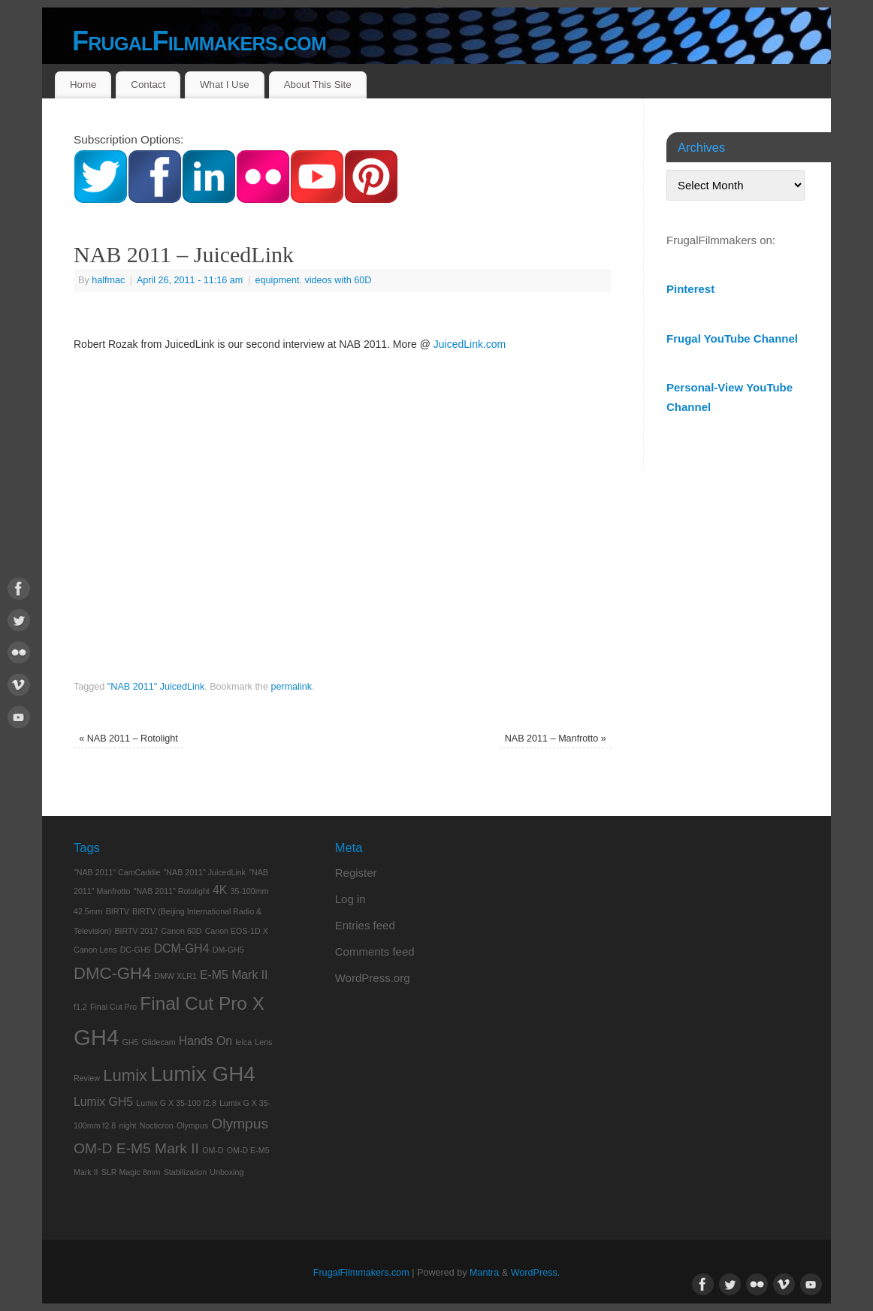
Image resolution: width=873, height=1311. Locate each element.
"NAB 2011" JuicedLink (155, 686)
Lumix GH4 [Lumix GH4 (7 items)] (202, 1074)
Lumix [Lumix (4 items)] (125, 1075)
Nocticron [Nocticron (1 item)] (157, 1125)
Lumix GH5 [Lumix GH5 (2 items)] (103, 1101)
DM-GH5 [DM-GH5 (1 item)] (228, 949)
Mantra (484, 1272)
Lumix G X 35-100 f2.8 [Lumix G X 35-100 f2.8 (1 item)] (176, 1102)
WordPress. (535, 1272)
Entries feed (365, 925)
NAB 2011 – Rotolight (128, 738)
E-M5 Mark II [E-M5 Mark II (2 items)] (234, 974)
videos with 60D (337, 280)
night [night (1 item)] (127, 1125)
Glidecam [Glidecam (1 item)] (159, 1042)
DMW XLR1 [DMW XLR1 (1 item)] (176, 975)
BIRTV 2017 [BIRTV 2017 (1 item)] (137, 930)
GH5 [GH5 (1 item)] (130, 1042)
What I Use (224, 84)
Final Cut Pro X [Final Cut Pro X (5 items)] (202, 1003)
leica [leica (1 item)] (243, 1042)
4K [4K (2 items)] (220, 890)
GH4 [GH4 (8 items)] (96, 1037)
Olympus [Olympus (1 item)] (192, 1125)
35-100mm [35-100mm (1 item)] (250, 891)
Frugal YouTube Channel (732, 338)
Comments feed (375, 951)
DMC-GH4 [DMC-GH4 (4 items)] (112, 973)
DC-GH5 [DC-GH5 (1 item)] (135, 949)
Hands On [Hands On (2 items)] (205, 1041)
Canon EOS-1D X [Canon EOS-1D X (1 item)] (236, 930)
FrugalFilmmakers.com (199, 41)
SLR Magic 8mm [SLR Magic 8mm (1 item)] (131, 1172)
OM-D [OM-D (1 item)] (212, 1150)
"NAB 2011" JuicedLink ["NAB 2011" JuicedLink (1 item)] (205, 872)
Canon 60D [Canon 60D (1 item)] (182, 930)
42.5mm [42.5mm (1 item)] (88, 911)
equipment (277, 280)
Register (356, 872)
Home (83, 84)
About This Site (318, 84)
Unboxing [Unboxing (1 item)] (226, 1172)
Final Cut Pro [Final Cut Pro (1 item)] (113, 1006)
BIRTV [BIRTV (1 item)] (117, 911)
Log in (350, 899)
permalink (291, 686)
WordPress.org (372, 977)
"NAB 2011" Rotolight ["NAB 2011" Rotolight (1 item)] (172, 891)
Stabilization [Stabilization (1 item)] (185, 1172)
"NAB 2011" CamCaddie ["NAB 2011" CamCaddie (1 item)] (117, 872)
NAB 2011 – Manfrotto (555, 738)
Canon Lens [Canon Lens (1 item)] (95, 949)
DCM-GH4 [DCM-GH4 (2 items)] (182, 948)
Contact (148, 84)
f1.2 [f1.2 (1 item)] (80, 1006)
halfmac (108, 280)
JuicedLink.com (469, 344)
